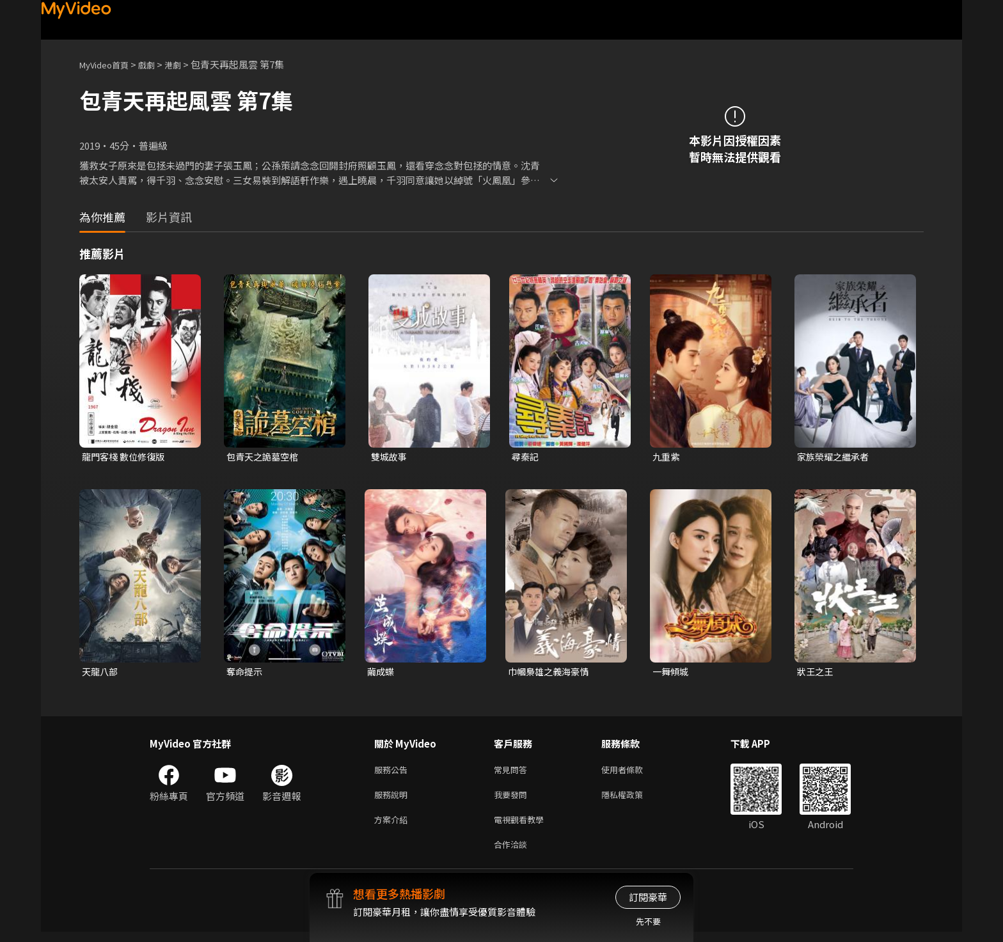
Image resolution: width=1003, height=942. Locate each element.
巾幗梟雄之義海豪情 (551, 673)
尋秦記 (526, 457)
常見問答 (513, 773)
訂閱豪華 (648, 897)
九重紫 (666, 457)
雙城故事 (390, 457)
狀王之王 (816, 673)
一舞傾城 (671, 673)
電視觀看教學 (522, 826)
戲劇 (156, 64)
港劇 (185, 64)
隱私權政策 (633, 799)
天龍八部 (101, 673)
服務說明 (393, 799)
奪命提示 (245, 673)
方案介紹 (393, 826)
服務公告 (393, 773)
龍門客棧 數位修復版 (126, 457)
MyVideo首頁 (108, 64)
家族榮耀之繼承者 (835, 457)
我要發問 (513, 799)
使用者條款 (633, 773)
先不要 (648, 921)
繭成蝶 (381, 673)
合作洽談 (513, 853)
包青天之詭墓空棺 (264, 457)
